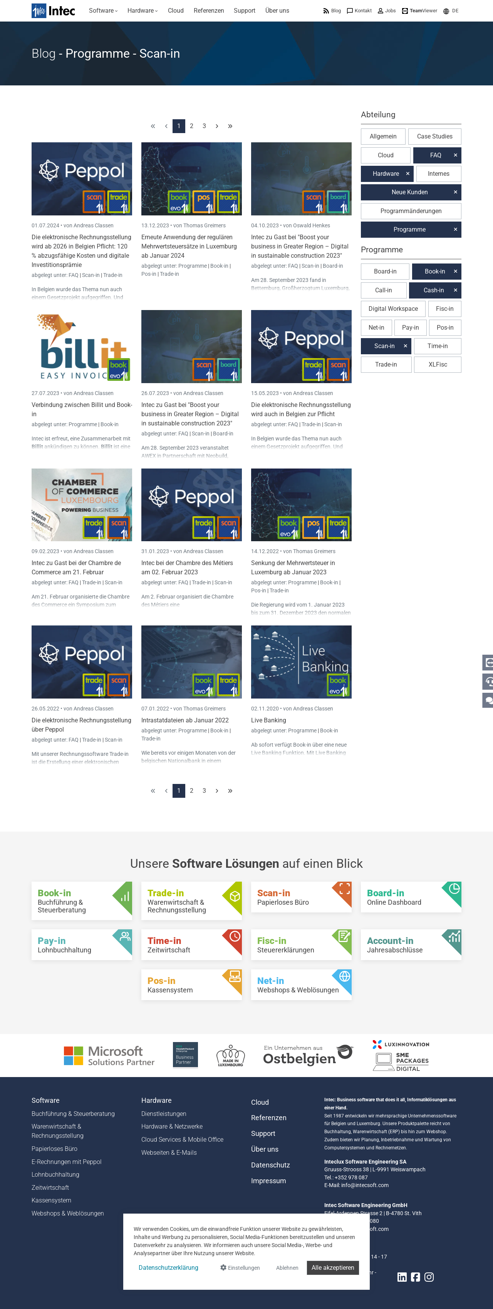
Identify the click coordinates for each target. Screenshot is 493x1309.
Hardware (386, 173)
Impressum (268, 1181)
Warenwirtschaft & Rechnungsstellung (58, 1131)
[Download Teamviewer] (419, 10)
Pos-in (148, 274)
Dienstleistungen (163, 1113)
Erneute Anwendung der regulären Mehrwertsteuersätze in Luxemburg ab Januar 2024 (189, 246)
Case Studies (435, 136)
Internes (438, 173)
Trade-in (112, 275)
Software (46, 1100)
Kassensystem (51, 1200)
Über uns (264, 1149)
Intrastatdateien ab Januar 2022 (185, 720)
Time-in (438, 346)
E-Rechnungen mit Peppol (67, 1162)
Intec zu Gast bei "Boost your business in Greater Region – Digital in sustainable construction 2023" (300, 246)
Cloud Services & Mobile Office (182, 1139)
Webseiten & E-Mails (169, 1152)
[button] (450, 10)
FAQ (74, 275)
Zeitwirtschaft (50, 1187)
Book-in (219, 266)
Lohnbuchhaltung (55, 1174)
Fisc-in (445, 308)
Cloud (386, 155)
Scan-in (91, 275)
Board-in (333, 266)
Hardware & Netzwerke (172, 1126)
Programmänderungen (411, 211)
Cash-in (434, 290)
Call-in (383, 290)
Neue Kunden (410, 192)
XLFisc (438, 364)
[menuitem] (103, 11)
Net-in (376, 327)
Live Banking (268, 720)
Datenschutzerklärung (168, 1267)
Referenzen (269, 1118)
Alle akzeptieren (333, 1267)
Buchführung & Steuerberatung (73, 1113)
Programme (193, 266)
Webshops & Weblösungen (68, 1213)
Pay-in (410, 327)
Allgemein (383, 136)
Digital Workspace (393, 308)
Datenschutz (270, 1165)
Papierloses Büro (54, 1148)
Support (263, 1133)
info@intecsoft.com (365, 1185)
